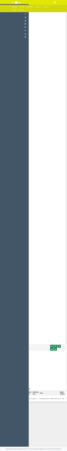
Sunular (45, 7)
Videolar (38, 7)
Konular (14, 7)
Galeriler (30, 7)
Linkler (14, 10)
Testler (22, 7)
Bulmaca (21, 10)
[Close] (60, 449)
